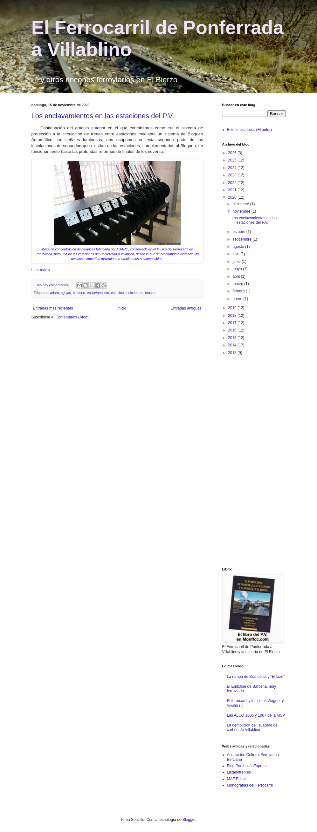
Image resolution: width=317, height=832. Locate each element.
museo (150, 293)
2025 (233, 160)
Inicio (121, 308)
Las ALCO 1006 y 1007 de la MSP (256, 715)
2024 (233, 168)
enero (237, 299)
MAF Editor (236, 779)
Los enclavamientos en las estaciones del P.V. (102, 116)
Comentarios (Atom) (73, 317)
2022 (233, 183)
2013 (233, 353)
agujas (66, 293)
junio (237, 261)
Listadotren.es (239, 772)
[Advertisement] (247, 460)
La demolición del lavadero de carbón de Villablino (252, 727)
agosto (238, 246)
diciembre (241, 204)
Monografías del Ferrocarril (250, 785)
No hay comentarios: (53, 285)
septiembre (242, 239)
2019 (233, 308)
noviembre (241, 211)
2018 (233, 315)
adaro (54, 293)
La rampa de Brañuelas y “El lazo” (256, 676)
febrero (238, 291)
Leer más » (41, 270)
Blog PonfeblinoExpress (247, 766)
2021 (233, 190)
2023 (233, 175)
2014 (233, 345)
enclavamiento (98, 293)
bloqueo (79, 293)
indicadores (134, 293)
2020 (233, 197)
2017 (233, 323)
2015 (233, 338)
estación (117, 293)
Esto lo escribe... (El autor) (249, 129)
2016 (233, 330)
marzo (238, 284)
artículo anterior (90, 128)
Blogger (189, 819)
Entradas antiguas (186, 308)
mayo (237, 269)
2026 (233, 153)
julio (236, 254)
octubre (239, 231)
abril (236, 276)
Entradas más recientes (53, 308)
